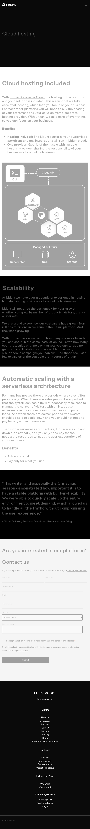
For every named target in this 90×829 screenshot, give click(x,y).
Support (45, 724)
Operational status (45, 767)
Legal (45, 806)
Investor (45, 731)
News (45, 738)
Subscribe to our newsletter (45, 741)
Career (45, 727)
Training (45, 734)
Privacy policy (45, 799)
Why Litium (45, 783)
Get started (45, 787)
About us (45, 717)
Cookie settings (45, 803)
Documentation (45, 764)
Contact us (45, 721)
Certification (45, 761)
